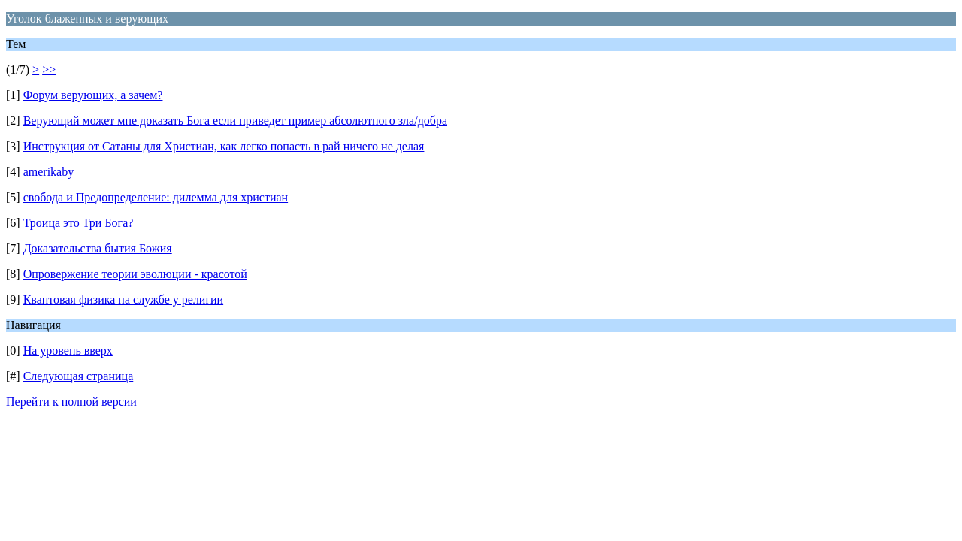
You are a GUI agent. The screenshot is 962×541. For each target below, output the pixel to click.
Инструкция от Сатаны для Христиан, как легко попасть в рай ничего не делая (224, 146)
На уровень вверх (68, 350)
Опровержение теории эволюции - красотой (135, 273)
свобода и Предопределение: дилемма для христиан (155, 197)
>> (49, 69)
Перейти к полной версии (71, 401)
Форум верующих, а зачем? (93, 95)
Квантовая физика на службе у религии (123, 299)
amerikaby (48, 171)
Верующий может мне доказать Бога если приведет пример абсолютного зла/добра (235, 120)
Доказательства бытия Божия (97, 248)
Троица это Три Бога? (78, 222)
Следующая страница (78, 376)
